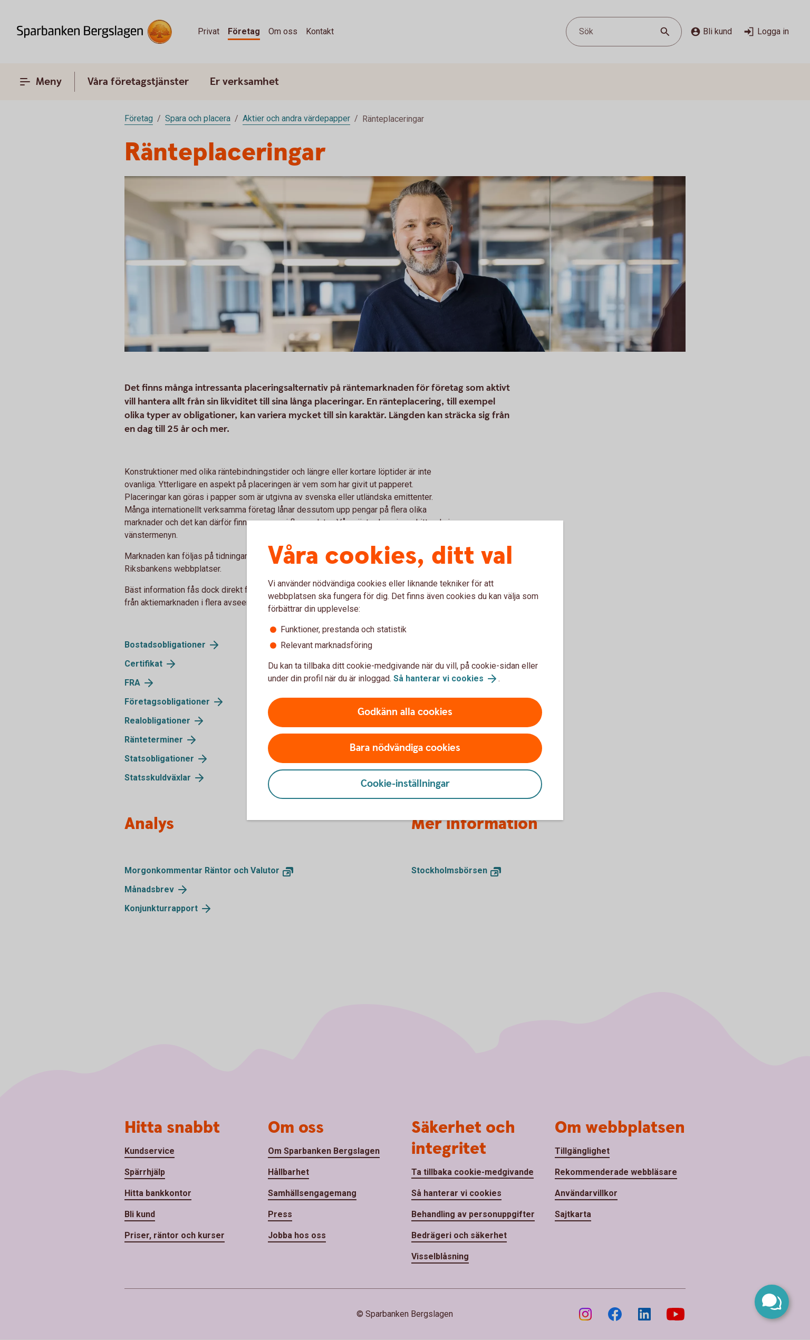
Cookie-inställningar (405, 783)
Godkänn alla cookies (405, 712)
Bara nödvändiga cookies (405, 748)
